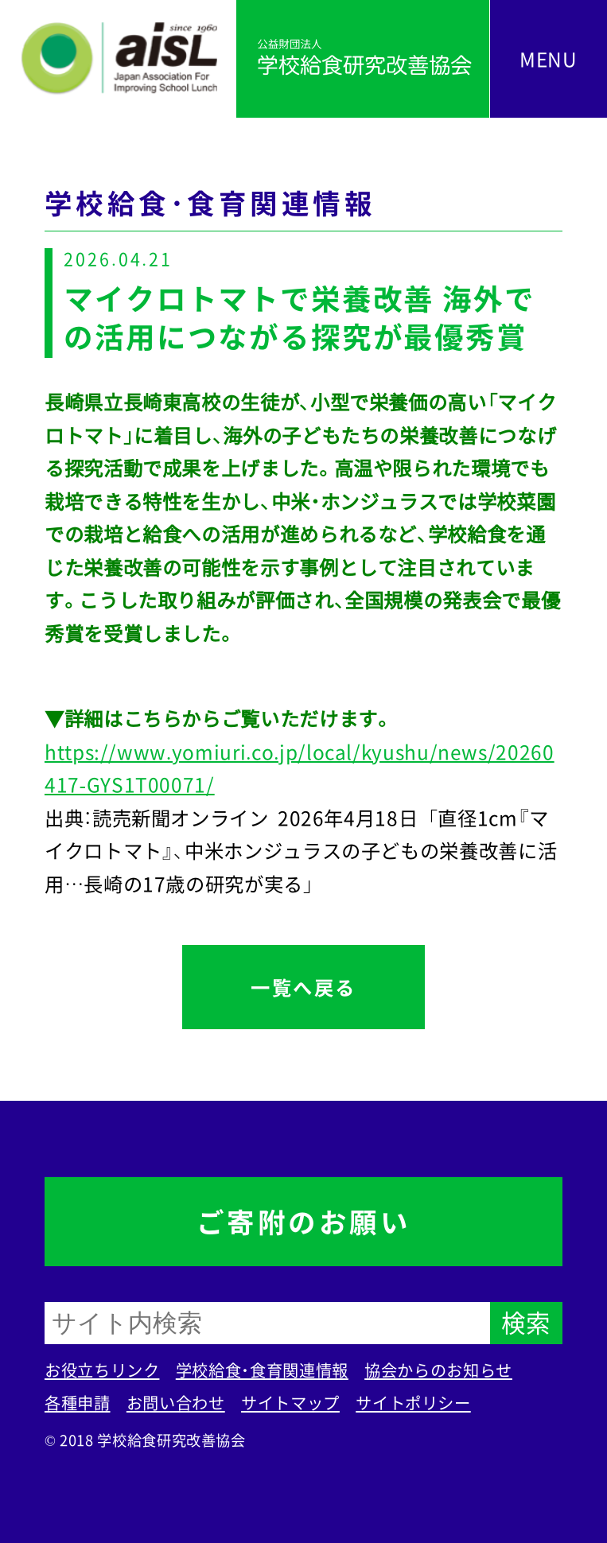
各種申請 (78, 1402)
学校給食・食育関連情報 (262, 1370)
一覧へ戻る (303, 987)
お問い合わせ (175, 1402)
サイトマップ (290, 1402)
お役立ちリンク (102, 1370)
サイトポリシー (413, 1402)
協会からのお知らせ (438, 1370)
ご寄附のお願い (303, 1221)
